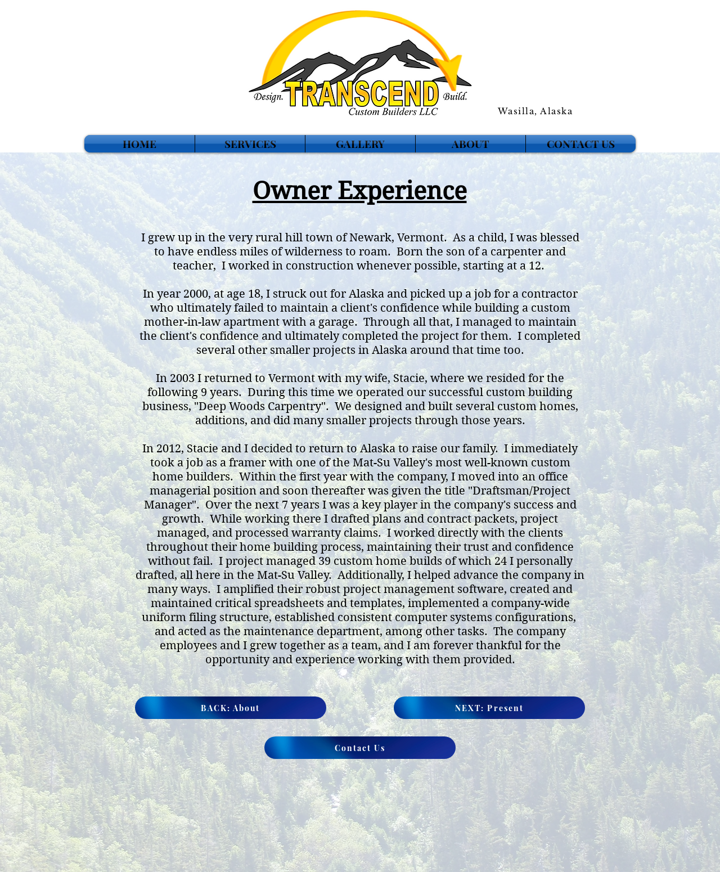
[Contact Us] (360, 747)
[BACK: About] (230, 707)
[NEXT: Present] (489, 707)
